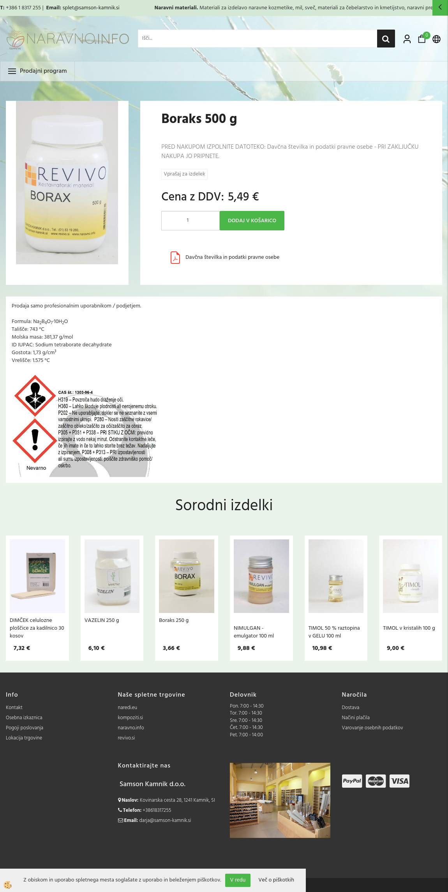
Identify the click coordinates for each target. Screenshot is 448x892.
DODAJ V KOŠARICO (252, 220)
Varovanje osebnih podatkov (372, 728)
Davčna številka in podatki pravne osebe (232, 257)
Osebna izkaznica (24, 718)
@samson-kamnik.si (97, 8)
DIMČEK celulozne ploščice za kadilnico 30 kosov (37, 628)
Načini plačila (356, 718)
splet (68, 8)
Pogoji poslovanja (24, 728)
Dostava (351, 708)
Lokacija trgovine (24, 738)
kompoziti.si (130, 718)
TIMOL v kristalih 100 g (409, 628)
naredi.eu (128, 708)
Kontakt (14, 708)
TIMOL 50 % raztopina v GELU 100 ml (334, 632)
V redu (238, 880)
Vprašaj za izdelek (184, 174)
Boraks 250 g (174, 620)
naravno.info (131, 728)
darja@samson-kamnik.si (165, 820)
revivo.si (126, 738)
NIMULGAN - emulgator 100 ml (254, 632)
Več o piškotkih (276, 880)
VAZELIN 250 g (102, 620)
